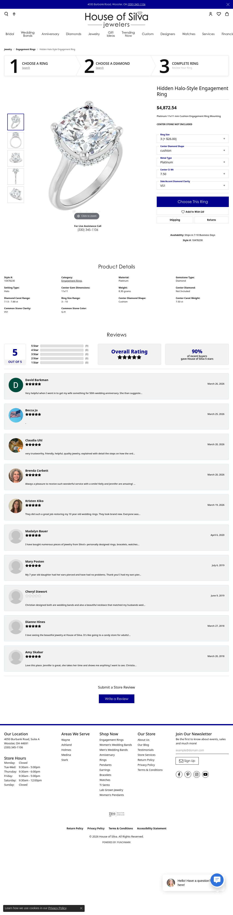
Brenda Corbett (36, 471)
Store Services (146, 755)
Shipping (175, 219)
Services (208, 34)
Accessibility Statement (151, 828)
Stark (64, 760)
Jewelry (94, 34)
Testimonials (146, 750)
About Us (143, 740)
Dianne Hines (35, 622)
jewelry (8, 49)
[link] (14, 14)
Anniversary (50, 34)
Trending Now (128, 33)
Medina (66, 755)
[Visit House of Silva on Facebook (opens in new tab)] (179, 774)
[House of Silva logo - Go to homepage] (116, 19)
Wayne (65, 740)
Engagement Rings (26, 49)
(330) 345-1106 (136, 4)
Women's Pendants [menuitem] (111, 795)
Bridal (10, 34)
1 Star (34, 362)
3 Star (34, 354)
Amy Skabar (34, 652)
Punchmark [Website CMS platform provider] (124, 842)
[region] (86, 158)
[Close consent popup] (81, 908)
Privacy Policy (146, 765)
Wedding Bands (27, 33)
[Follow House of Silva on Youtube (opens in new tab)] (205, 774)
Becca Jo (31, 410)
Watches (188, 34)
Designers (167, 34)
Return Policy (146, 760)
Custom (148, 34)
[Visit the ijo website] (116, 814)
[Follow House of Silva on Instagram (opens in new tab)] (196, 774)
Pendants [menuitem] (105, 765)
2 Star (34, 358)
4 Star (34, 350)
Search (26, 67)
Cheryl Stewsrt (36, 591)
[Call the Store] (13, 747)
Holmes (66, 750)
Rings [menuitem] (103, 760)
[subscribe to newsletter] (187, 761)
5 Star (34, 346)
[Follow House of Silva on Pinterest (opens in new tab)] (188, 774)
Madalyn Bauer (36, 531)
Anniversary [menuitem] (107, 755)
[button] (6, 14)
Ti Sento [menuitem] (104, 785)
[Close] (227, 4)
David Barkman (36, 380)
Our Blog (143, 745)
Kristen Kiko (34, 501)
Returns (211, 219)
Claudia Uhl (33, 440)
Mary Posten (34, 561)
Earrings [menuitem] (104, 770)
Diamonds (73, 34)
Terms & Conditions (150, 770)
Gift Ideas (111, 33)
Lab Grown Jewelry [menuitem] (111, 790)
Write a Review (116, 699)
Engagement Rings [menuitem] (111, 740)
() (86, 346)
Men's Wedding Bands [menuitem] (113, 750)
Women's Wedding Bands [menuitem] (115, 745)
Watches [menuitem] (104, 780)
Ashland (66, 745)
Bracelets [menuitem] (105, 775)
